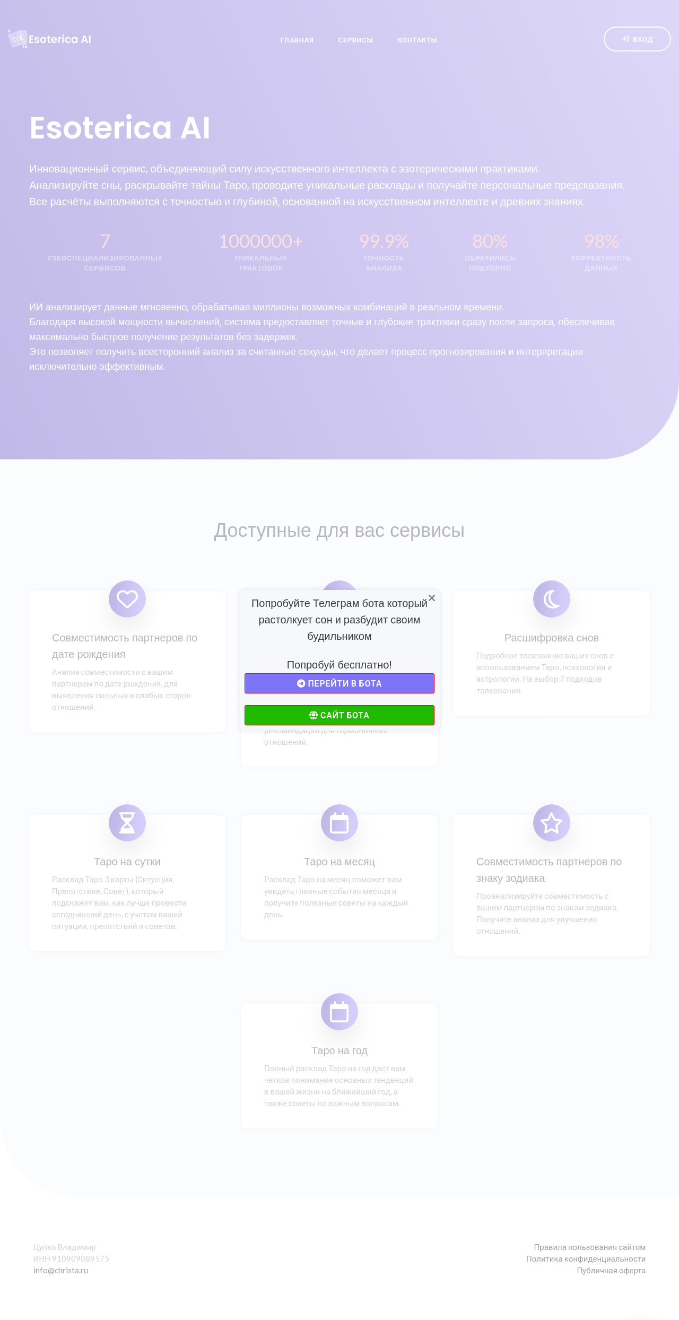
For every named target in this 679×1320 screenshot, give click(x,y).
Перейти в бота (339, 683)
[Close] (432, 598)
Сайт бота (339, 715)
